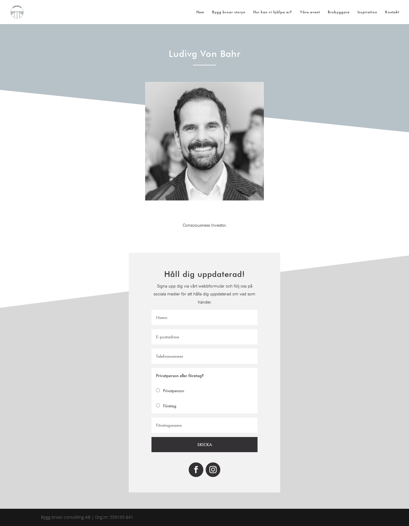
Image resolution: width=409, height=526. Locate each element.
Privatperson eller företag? (182, 375)
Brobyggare (339, 12)
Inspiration (367, 12)
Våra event (310, 12)
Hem (200, 12)
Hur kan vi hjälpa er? (272, 12)
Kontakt (392, 12)
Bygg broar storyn (228, 12)
